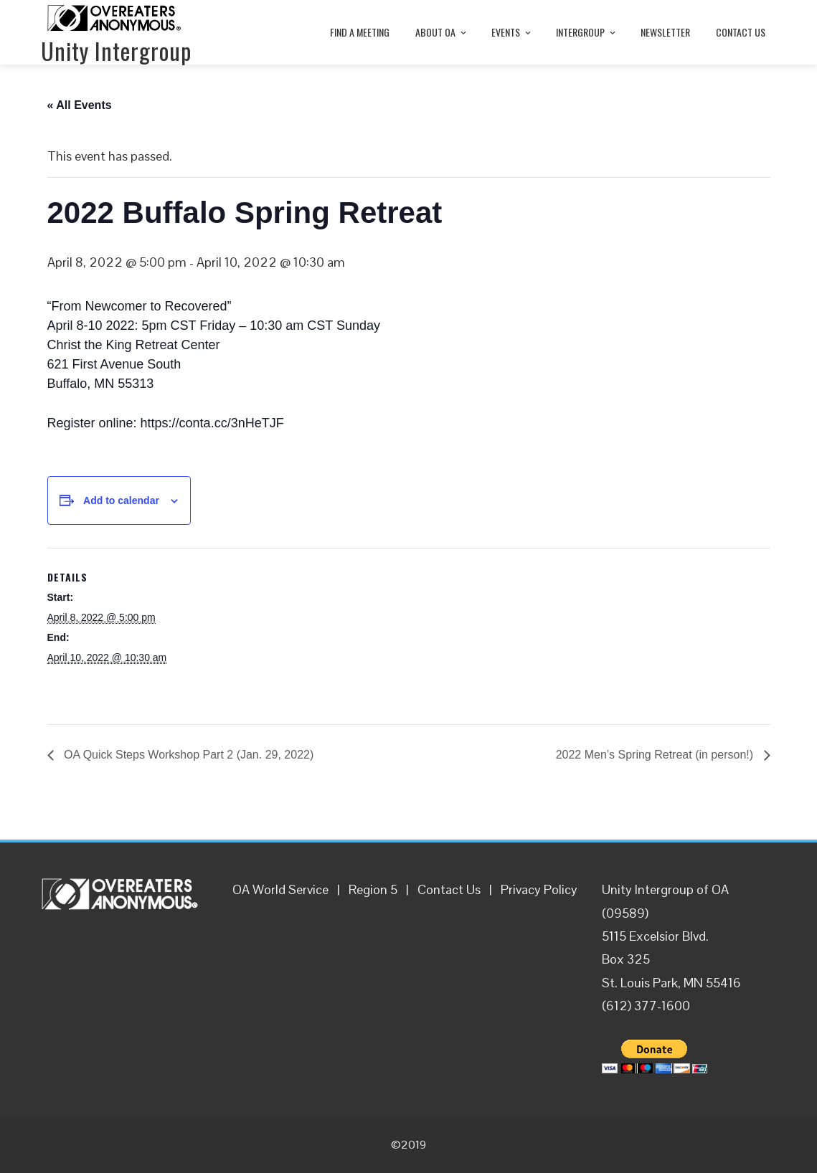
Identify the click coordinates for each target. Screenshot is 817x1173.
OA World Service (280, 889)
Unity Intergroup (116, 50)
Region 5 (373, 889)
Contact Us (449, 889)
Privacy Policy (539, 889)
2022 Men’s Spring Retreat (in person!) (656, 755)
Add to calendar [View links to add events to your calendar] (121, 500)
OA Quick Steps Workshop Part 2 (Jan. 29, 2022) (187, 755)
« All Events (79, 105)
